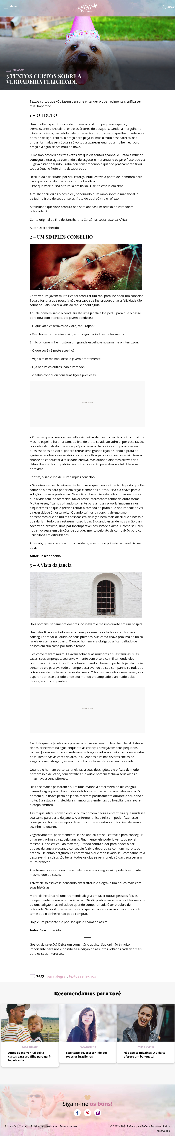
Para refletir (30, 1046)
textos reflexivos (82, 976)
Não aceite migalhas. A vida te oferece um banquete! (144, 1054)
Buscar (171, 7)
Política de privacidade (44, 1126)
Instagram (97, 1112)
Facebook (77, 1112)
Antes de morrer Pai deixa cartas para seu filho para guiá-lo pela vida (29, 1056)
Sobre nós (10, 1126)
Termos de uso (68, 1126)
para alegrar (57, 976)
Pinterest (87, 1112)
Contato (23, 1126)
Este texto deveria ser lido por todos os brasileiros (86, 1054)
